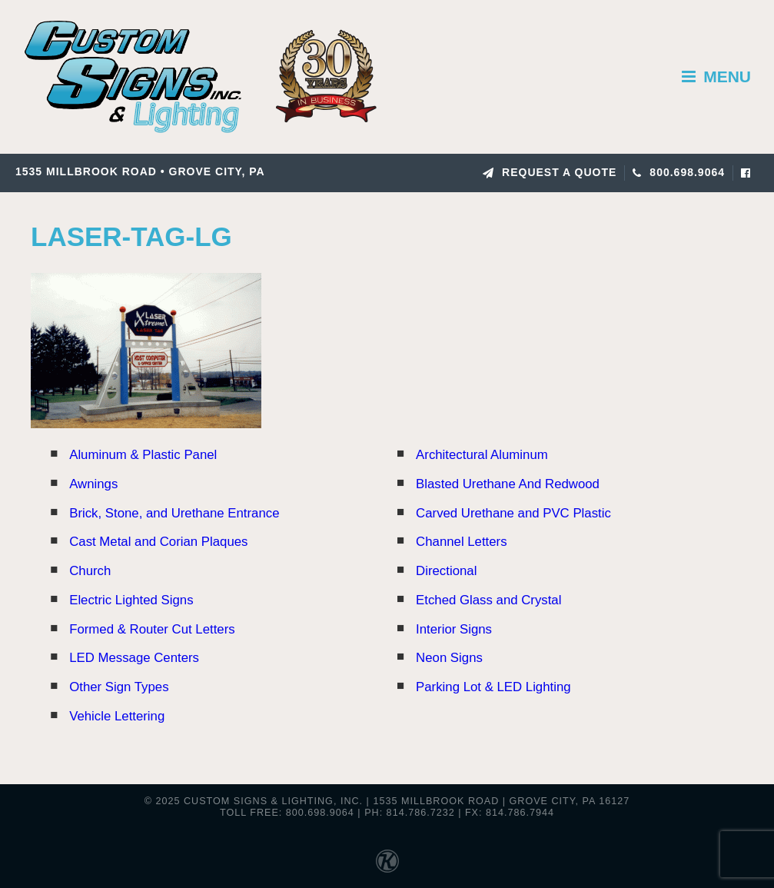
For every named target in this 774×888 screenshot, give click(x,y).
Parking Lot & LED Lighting (493, 687)
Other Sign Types (118, 687)
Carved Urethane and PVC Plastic (513, 513)
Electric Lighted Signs (131, 600)
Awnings (93, 484)
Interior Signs (454, 629)
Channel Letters (461, 541)
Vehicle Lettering (116, 716)
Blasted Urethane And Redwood (508, 484)
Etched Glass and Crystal (488, 600)
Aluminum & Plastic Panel (143, 454)
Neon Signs (449, 657)
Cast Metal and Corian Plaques (158, 541)
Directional (446, 571)
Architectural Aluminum (482, 454)
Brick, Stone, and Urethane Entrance (174, 513)
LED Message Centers (134, 657)
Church (90, 571)
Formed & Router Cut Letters (151, 629)
